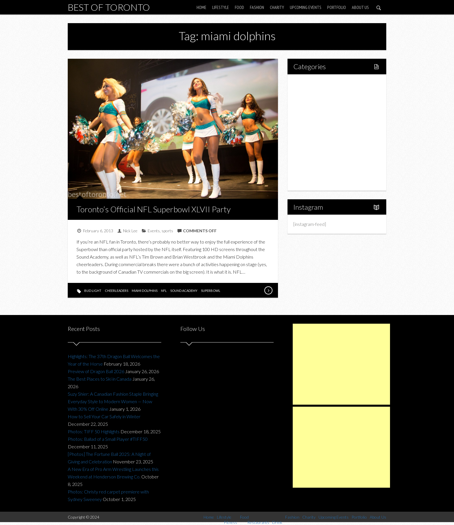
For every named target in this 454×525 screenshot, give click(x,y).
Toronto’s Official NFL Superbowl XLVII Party (153, 209)
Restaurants (317, 122)
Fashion (257, 7)
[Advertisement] (341, 364)
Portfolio (336, 7)
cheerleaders (116, 290)
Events (154, 230)
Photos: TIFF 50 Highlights (94, 431)
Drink (310, 132)
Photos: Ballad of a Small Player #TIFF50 (108, 439)
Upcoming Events (305, 7)
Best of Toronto (109, 7)
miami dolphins (145, 290)
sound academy (183, 290)
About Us (360, 7)
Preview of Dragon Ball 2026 (96, 371)
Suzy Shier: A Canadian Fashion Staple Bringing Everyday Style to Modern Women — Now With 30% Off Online (113, 401)
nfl (164, 290)
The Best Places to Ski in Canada (99, 379)
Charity (277, 7)
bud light (92, 290)
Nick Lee (130, 230)
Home (201, 7)
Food (239, 7)
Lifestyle (220, 7)
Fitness (312, 103)
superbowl (210, 290)
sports (167, 230)
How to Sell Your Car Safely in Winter (104, 416)
